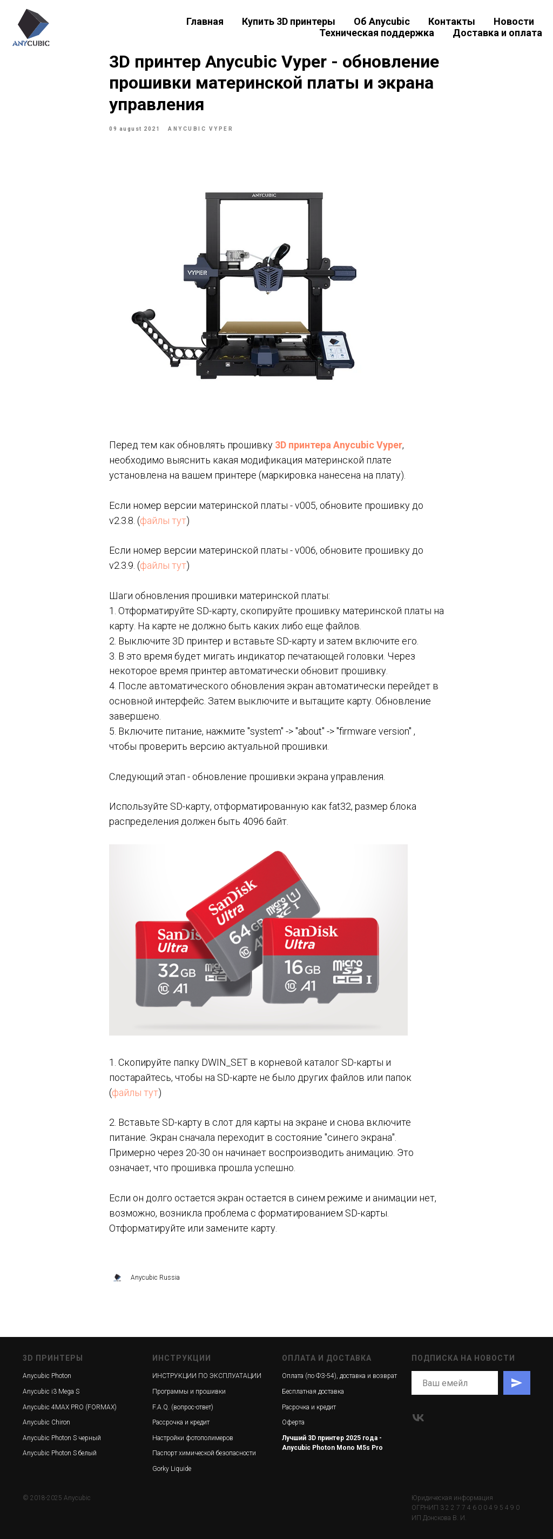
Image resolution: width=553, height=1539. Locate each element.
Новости (514, 21)
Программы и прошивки (189, 1391)
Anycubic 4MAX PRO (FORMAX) (70, 1407)
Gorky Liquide (171, 1469)
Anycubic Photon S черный (62, 1438)
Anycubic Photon (47, 1376)
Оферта (293, 1422)
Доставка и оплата (497, 32)
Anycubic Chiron (46, 1422)
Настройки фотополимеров (192, 1438)
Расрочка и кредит (309, 1407)
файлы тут (163, 520)
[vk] (418, 1417)
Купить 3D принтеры (288, 21)
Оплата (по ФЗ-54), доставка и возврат (339, 1376)
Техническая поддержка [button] (376, 32)
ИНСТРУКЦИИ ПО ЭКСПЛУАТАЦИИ (206, 1376)
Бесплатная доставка (313, 1391)
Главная (205, 21)
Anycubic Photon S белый (60, 1453)
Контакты (451, 21)
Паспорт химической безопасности (204, 1453)
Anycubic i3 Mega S (51, 1391)
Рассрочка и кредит (181, 1422)
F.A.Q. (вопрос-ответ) (182, 1407)
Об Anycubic (382, 21)
